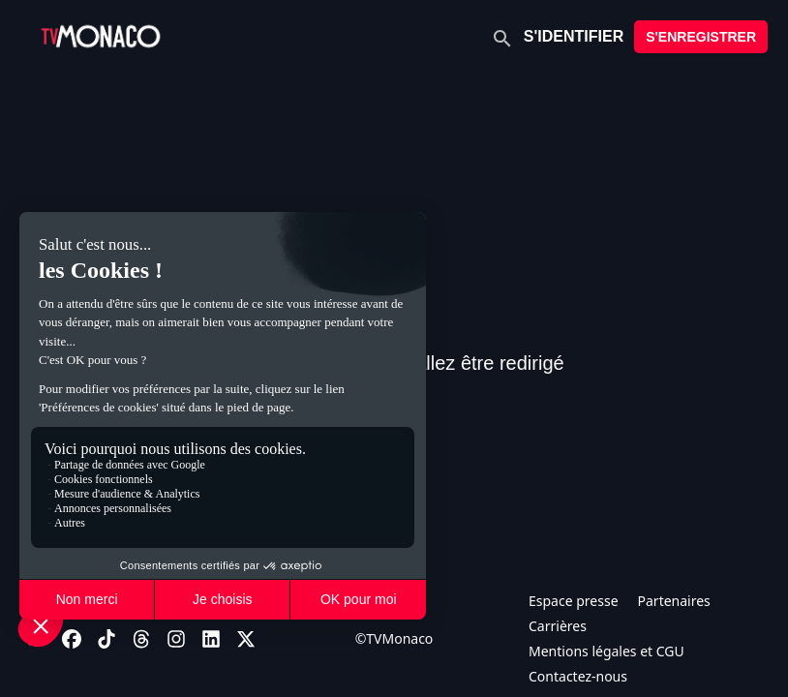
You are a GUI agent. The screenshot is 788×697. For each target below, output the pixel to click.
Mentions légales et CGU (606, 651)
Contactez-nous (578, 676)
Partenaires (674, 600)
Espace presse (574, 600)
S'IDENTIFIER (573, 36)
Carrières (558, 626)
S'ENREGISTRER (701, 37)
